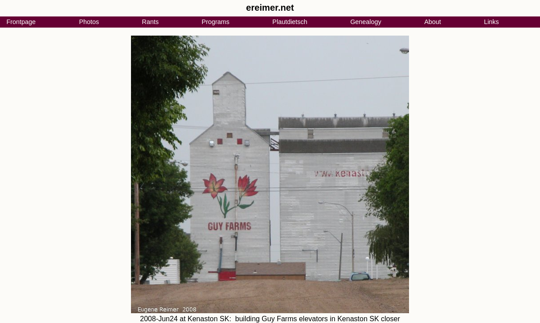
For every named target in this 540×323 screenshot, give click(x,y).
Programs (215, 21)
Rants (150, 21)
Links (491, 21)
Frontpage (21, 21)
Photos (89, 21)
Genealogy (365, 21)
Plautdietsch (289, 21)
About (432, 21)
